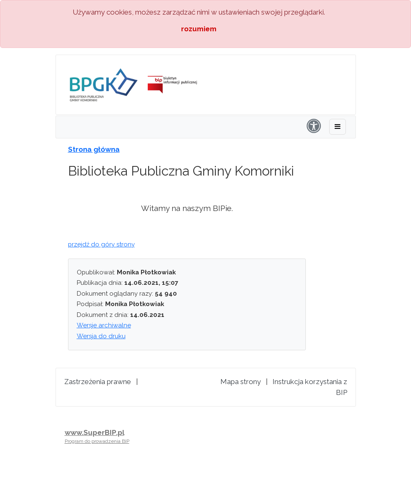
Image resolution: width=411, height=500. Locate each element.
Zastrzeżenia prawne (97, 381)
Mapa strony (240, 381)
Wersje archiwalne (104, 325)
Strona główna (94, 149)
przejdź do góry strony (101, 244)
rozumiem (199, 29)
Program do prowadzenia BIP (97, 441)
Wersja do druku (101, 336)
